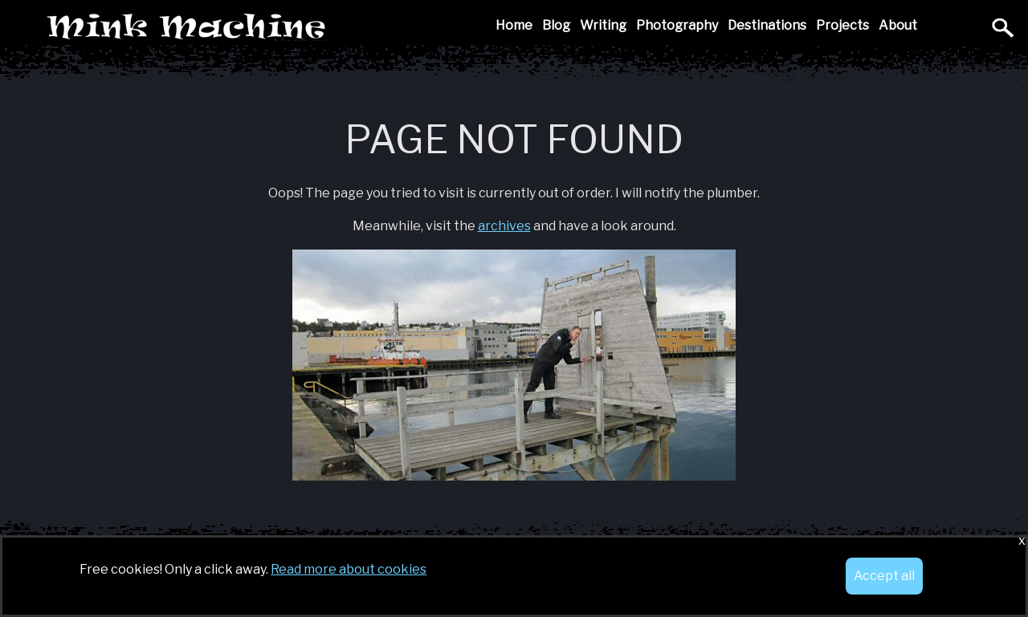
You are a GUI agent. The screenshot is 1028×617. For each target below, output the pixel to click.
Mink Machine (300, 27)
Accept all (884, 575)
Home (514, 25)
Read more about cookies (348, 569)
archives (504, 225)
